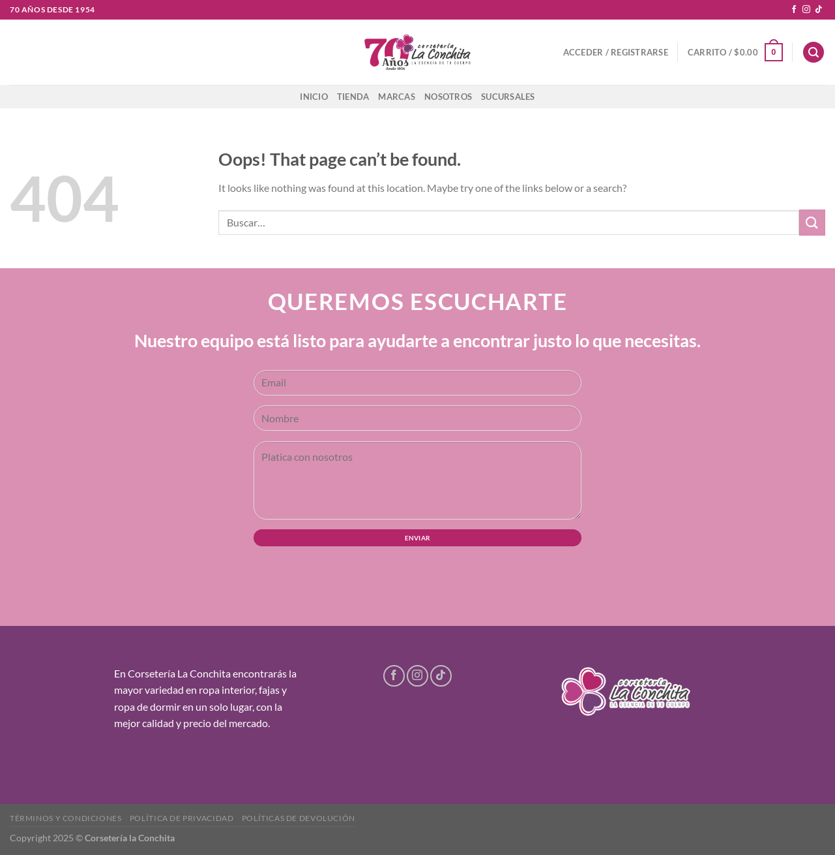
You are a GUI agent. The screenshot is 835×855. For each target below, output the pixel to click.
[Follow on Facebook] (794, 9)
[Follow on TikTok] (819, 9)
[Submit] (812, 222)
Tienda (353, 96)
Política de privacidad (181, 818)
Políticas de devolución (298, 818)
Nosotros (448, 96)
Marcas (396, 96)
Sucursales (508, 96)
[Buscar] (813, 52)
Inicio (314, 96)
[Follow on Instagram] (806, 9)
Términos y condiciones (65, 818)
